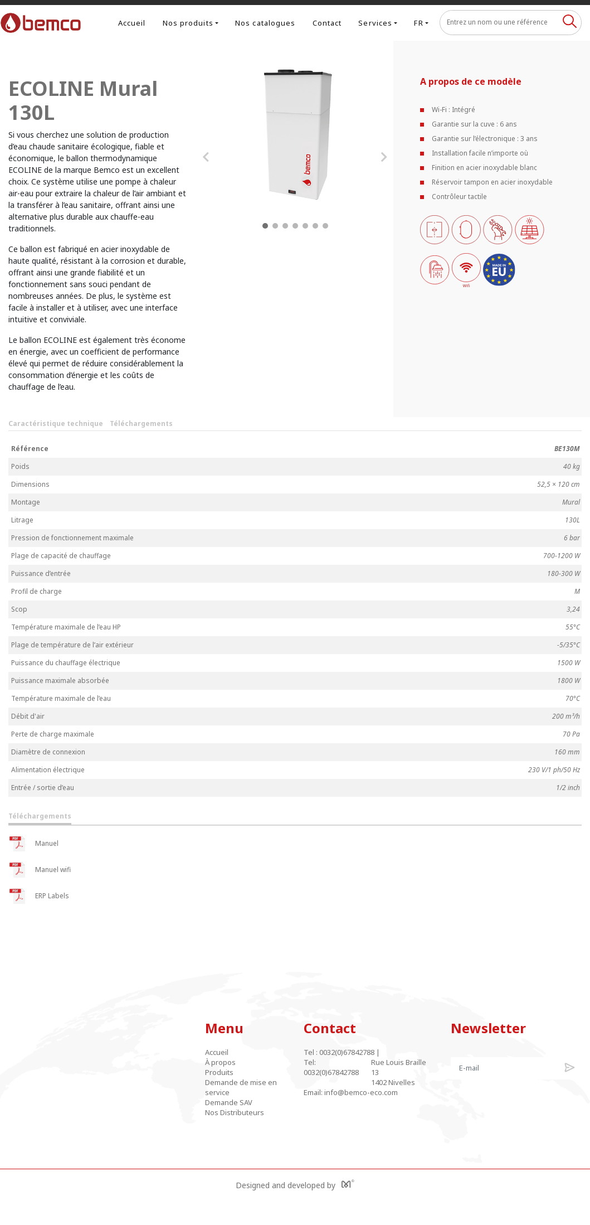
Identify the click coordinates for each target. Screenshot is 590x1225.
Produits (219, 1072)
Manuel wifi (39, 870)
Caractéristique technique (55, 423)
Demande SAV (228, 1102)
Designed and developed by (295, 1184)
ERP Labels (38, 896)
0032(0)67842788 (346, 1052)
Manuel (33, 844)
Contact (327, 23)
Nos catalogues (265, 23)
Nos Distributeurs (234, 1112)
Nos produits (188, 23)
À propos (220, 1062)
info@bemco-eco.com (361, 1092)
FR (418, 23)
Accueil (132, 23)
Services (375, 23)
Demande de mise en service (241, 1087)
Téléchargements (141, 423)
